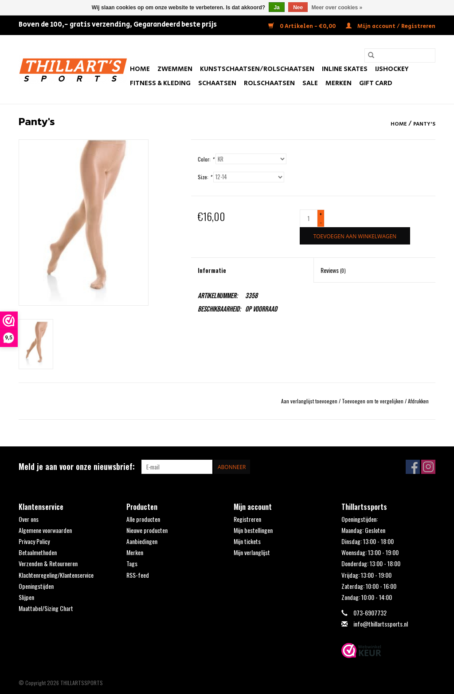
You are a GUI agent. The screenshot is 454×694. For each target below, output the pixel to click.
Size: (205, 177)
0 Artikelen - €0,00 (302, 26)
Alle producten (143, 519)
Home (140, 69)
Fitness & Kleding (160, 83)
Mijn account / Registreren (390, 26)
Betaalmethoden (38, 552)
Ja (276, 7)
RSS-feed (137, 575)
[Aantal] (308, 218)
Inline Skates (345, 69)
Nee (298, 7)
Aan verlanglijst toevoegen (310, 401)
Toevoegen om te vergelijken (373, 401)
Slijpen (26, 597)
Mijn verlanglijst (252, 552)
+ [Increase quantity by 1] (321, 214)
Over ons (29, 519)
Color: (206, 159)
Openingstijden (36, 586)
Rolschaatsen (269, 83)
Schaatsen (217, 83)
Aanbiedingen (141, 541)
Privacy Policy (34, 541)
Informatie (212, 270)
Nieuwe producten (147, 530)
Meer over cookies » (337, 7)
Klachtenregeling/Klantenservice (56, 575)
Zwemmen (174, 69)
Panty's (424, 124)
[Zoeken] (399, 55)
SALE (310, 83)
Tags (131, 563)
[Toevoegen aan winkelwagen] (355, 235)
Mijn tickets (247, 541)
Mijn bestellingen (253, 530)
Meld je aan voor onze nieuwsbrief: (77, 466)
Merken (338, 83)
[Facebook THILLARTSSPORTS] (413, 467)
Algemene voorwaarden (45, 530)
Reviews (333, 270)
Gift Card (375, 83)
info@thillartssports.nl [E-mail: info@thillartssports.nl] (380, 623)
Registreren (247, 519)
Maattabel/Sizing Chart (46, 608)
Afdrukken (418, 401)
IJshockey (392, 69)
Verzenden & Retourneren (48, 563)
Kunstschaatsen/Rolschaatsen (257, 69)
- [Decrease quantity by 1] (321, 222)
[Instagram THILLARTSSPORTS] (428, 467)
